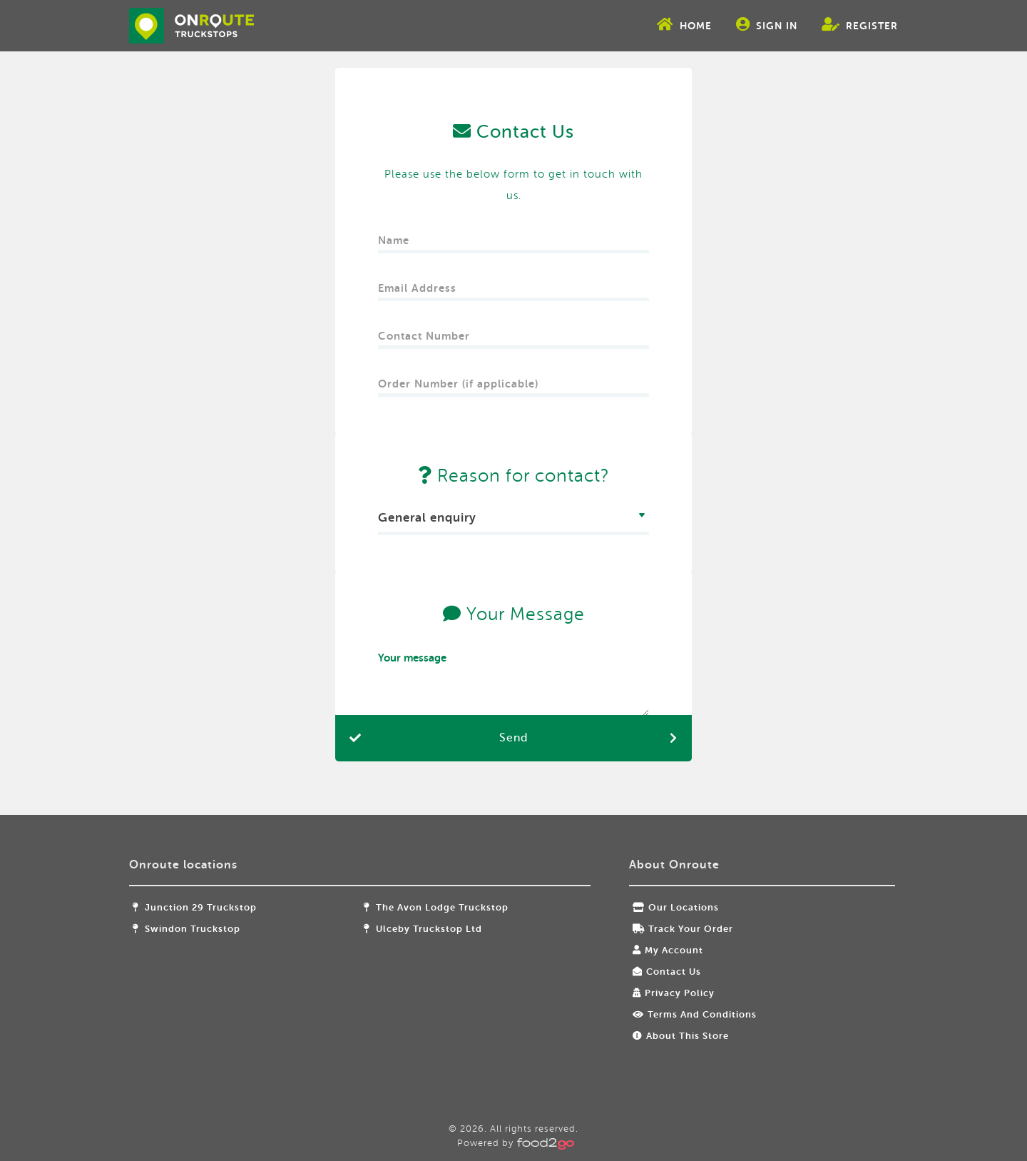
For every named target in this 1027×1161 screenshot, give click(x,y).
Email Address (419, 283)
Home (665, 24)
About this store (676, 1035)
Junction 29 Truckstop (214, 907)
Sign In (747, 24)
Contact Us (662, 971)
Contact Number (426, 331)
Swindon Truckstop (206, 928)
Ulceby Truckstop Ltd (430, 928)
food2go (210, 26)
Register (840, 24)
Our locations (671, 907)
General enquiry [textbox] (427, 517)
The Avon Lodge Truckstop (443, 907)
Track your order (678, 928)
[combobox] (513, 520)
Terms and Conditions (690, 1014)
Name (395, 236)
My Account (663, 950)
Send (513, 737)
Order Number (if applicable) (458, 379)
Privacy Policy (669, 993)
